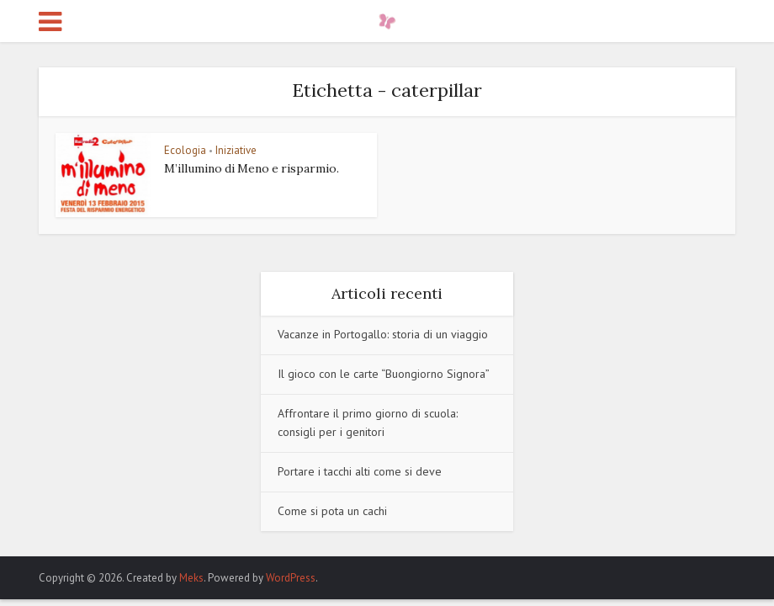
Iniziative (236, 150)
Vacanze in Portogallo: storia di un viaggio (383, 334)
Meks (191, 578)
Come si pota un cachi (332, 510)
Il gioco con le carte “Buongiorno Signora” (384, 373)
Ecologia (185, 150)
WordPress (290, 578)
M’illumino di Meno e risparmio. (251, 168)
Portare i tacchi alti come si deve (360, 471)
